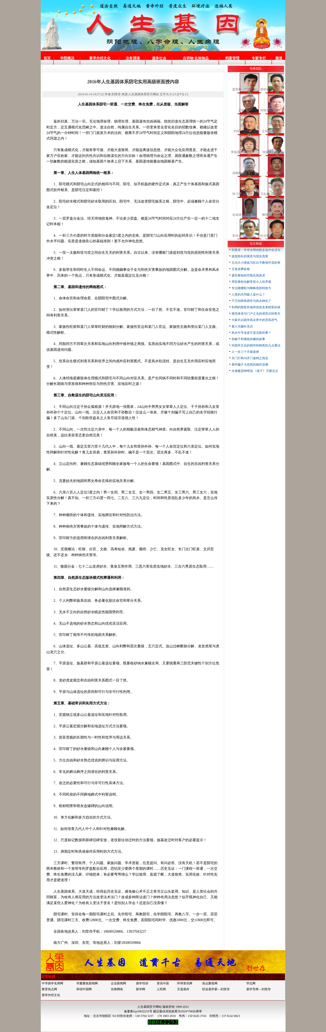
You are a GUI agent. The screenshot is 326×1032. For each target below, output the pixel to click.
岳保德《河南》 (243, 215)
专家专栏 (259, 58)
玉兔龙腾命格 (241, 269)
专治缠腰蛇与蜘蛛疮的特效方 (251, 288)
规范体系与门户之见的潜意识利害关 (256, 313)
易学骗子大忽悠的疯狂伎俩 (250, 364)
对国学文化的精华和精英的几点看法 (256, 345)
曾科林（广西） (271, 89)
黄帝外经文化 (100, 58)
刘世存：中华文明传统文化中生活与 (256, 250)
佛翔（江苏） (271, 215)
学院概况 (67, 58)
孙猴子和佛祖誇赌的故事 (248, 339)
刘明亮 (271, 173)
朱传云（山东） (243, 235)
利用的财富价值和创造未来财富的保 (256, 307)
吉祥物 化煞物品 (196, 58)
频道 (278, 58)
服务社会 (159, 58)
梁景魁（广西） (243, 89)
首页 (47, 58)
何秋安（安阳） (271, 110)
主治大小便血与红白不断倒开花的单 (256, 262)
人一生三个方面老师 (245, 352)
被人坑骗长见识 (242, 326)
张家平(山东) (271, 152)
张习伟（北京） (243, 194)
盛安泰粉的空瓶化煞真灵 (248, 275)
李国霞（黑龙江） (243, 152)
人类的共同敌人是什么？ (248, 294)
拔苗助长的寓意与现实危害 (250, 256)
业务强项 (133, 58)
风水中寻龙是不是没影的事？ (251, 332)
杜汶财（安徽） (271, 235)
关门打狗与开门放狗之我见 (250, 358)
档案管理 (232, 58)
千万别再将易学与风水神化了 (251, 301)
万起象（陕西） (271, 194)
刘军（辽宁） (243, 131)
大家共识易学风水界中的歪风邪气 (254, 320)
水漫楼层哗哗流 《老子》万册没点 (255, 371)
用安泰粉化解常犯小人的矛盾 (251, 282)
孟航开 (243, 110)
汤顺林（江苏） (243, 173)
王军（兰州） (271, 131)
